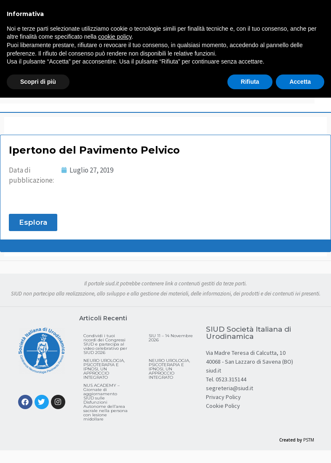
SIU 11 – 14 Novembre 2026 (171, 338)
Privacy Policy (223, 397)
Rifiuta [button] (250, 81)
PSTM (308, 440)
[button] (33, 222)
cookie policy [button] (114, 36)
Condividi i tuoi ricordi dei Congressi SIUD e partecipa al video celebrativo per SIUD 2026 (105, 344)
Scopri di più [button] (38, 81)
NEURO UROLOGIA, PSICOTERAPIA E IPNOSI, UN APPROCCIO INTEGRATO (104, 369)
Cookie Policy (223, 406)
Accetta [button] (300, 81)
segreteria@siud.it (229, 388)
